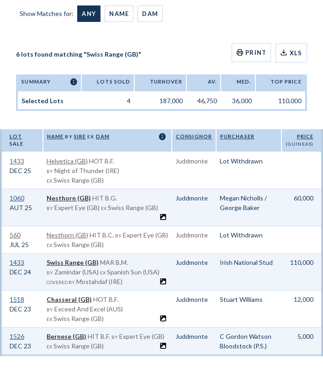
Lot (16, 136)
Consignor (194, 136)
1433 (17, 161)
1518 (17, 299)
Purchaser (237, 136)
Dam (150, 13)
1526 (17, 336)
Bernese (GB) (66, 336)
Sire (80, 136)
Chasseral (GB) (69, 299)
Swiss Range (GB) (73, 262)
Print (251, 52)
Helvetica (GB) (67, 161)
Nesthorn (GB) (69, 198)
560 (15, 235)
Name (119, 13)
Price (305, 136)
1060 (17, 198)
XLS (291, 53)
